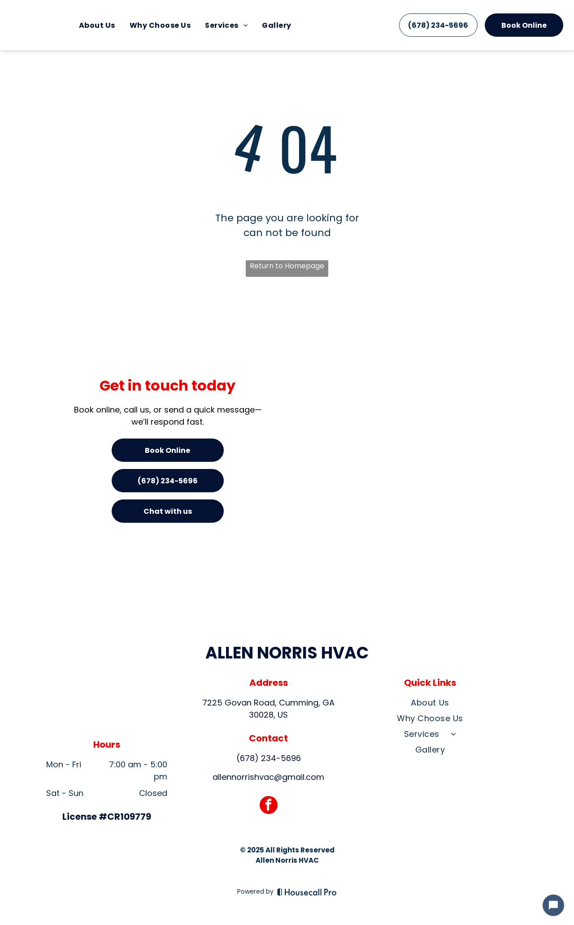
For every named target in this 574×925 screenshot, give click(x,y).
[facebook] (269, 806)
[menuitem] (97, 25)
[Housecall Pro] (307, 891)
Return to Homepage (287, 266)
